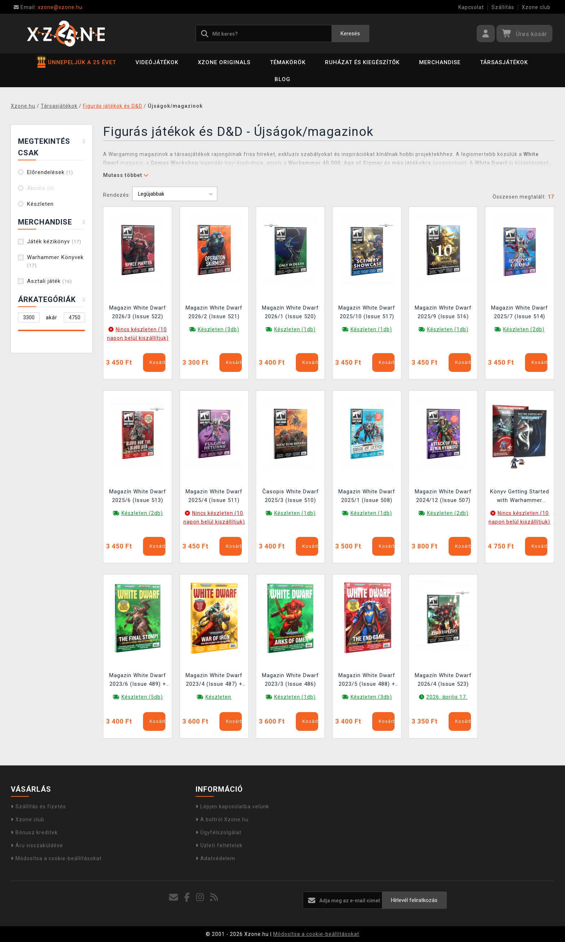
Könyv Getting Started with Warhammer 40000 (519, 496)
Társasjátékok (504, 62)
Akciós (40, 188)
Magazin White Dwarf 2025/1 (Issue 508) (366, 495)
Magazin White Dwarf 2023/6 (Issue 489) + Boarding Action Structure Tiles (137, 680)
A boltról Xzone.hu (222, 819)
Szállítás (502, 7)
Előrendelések (50, 172)
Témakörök (288, 62)
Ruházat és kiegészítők (362, 62)
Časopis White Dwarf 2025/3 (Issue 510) (290, 495)
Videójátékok (156, 62)
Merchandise (440, 62)
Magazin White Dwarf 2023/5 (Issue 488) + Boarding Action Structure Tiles (366, 680)
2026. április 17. (446, 697)
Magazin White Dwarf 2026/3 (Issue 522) (137, 312)
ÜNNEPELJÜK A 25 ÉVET (76, 62)
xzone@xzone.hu (48, 7)
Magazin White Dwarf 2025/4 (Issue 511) (214, 495)
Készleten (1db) (295, 329)
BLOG (282, 79)
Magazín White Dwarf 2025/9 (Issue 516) (443, 312)
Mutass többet (125, 175)
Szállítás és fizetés (38, 806)
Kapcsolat (471, 7)
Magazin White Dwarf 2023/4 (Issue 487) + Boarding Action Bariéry (214, 680)
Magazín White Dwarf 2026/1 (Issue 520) (290, 312)
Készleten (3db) (218, 329)
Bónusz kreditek (34, 832)
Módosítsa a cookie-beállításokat (56, 858)
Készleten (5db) (142, 697)
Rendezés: (116, 195)
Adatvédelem (215, 858)
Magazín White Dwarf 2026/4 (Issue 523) (443, 679)
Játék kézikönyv (54, 241)
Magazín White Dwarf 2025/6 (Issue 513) (137, 495)
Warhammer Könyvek (55, 261)
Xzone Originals (224, 62)
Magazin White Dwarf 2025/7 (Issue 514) (519, 312)
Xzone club (536, 7)
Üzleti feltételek (219, 845)
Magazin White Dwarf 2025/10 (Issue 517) (366, 312)
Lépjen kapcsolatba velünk (232, 806)
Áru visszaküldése (37, 845)
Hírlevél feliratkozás (414, 900)
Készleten (40, 204)
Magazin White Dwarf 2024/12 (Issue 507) (443, 495)
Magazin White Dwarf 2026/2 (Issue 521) (214, 312)
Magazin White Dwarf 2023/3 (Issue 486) (290, 679)
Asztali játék (49, 281)
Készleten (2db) (523, 329)
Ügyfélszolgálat (218, 832)
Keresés (350, 33)
